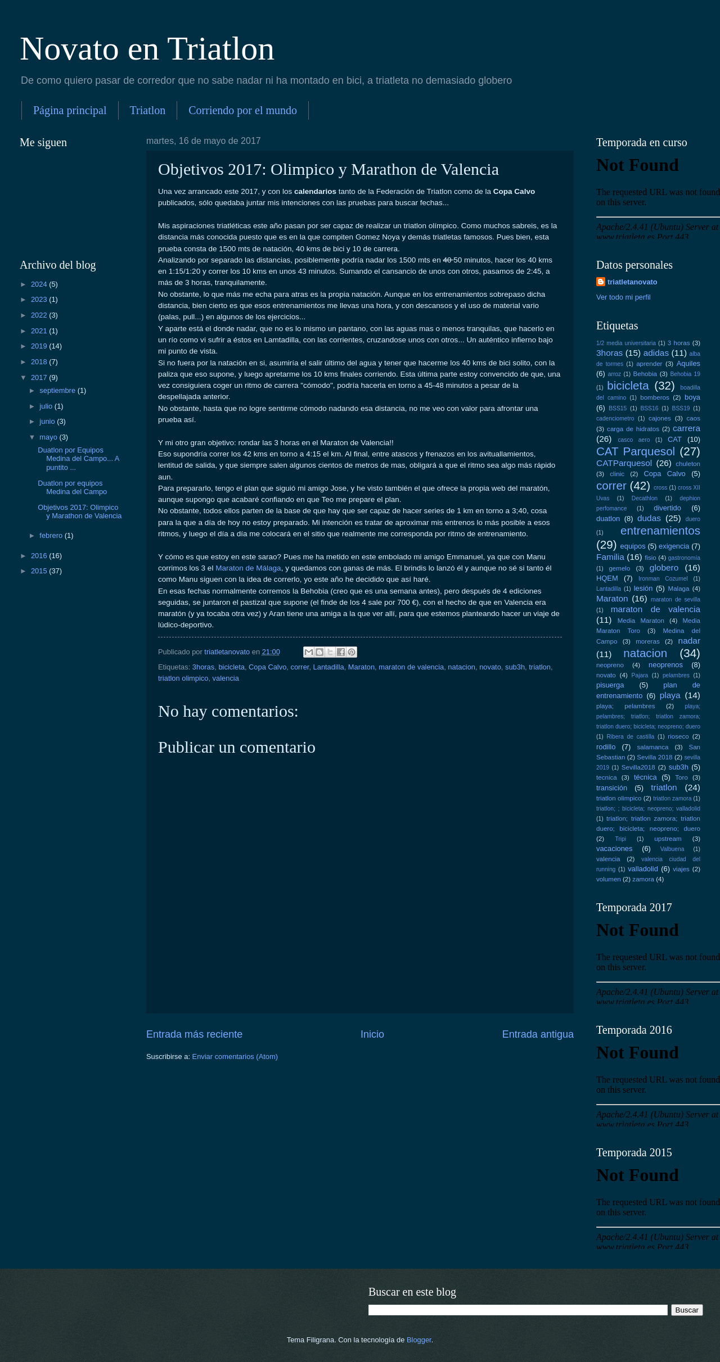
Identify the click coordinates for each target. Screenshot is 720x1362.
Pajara (640, 675)
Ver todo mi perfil (623, 297)
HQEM (607, 578)
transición (611, 788)
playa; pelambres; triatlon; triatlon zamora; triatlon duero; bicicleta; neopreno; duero (648, 716)
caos (693, 418)
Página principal (70, 110)
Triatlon (148, 110)
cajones (660, 418)
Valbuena (672, 849)
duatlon (608, 518)
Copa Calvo (267, 667)
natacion (461, 667)
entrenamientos (660, 530)
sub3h (515, 667)
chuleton (688, 463)
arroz (614, 374)
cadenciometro (615, 418)
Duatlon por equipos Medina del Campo (72, 487)
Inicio (372, 1034)
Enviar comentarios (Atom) (235, 1056)
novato (490, 667)
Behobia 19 (685, 374)
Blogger (419, 1340)
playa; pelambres (625, 706)
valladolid (643, 869)
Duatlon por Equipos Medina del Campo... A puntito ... (78, 459)
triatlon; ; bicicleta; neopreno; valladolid (648, 809)
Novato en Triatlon (147, 48)
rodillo (605, 747)
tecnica (606, 777)
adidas (656, 353)
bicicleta (231, 667)
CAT (675, 439)
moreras (647, 641)
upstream (667, 838)
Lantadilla (328, 667)
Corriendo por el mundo (242, 110)
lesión (643, 588)
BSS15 (618, 408)
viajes (681, 869)
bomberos (654, 397)
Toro (681, 777)
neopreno (610, 665)
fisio (650, 557)
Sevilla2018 (638, 767)
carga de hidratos (633, 429)
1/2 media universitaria (626, 343)
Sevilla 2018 (654, 757)
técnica (645, 777)
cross (661, 488)
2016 (40, 555)
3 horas (679, 343)
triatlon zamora (672, 798)
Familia (610, 557)
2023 (40, 299)
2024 (40, 284)
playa (670, 695)
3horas (203, 667)
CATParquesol (624, 463)
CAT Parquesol (635, 451)
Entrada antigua (538, 1034)
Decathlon (645, 498)
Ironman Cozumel (663, 579)
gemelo (619, 568)
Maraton (361, 667)
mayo (49, 437)
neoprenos (666, 664)
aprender (649, 363)
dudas (649, 518)
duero (693, 519)
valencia (226, 678)
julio (46, 406)
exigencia (674, 546)
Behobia (645, 373)
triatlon (540, 667)
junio (48, 421)
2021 (40, 331)
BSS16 (649, 408)
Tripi (620, 839)
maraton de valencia (411, 667)
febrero (51, 535)
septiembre (58, 390)
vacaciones (614, 848)
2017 (40, 377)
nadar (689, 640)
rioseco (678, 736)
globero (664, 567)
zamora (643, 879)
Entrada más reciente (194, 1034)
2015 (40, 571)
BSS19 (681, 408)
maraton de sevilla (675, 599)
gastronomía (684, 558)
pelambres (676, 675)
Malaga (679, 588)
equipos (633, 546)
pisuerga (610, 685)
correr (299, 667)
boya (692, 397)
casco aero (634, 440)
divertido (667, 508)
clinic (617, 473)
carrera (686, 428)
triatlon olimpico (183, 678)
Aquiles (688, 363)
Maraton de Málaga (247, 568)
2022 (40, 315)
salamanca (653, 747)
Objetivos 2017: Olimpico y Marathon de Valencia (80, 511)
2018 (40, 362)
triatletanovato (633, 282)
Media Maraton (641, 620)
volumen (608, 879)
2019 (40, 346)
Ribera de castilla (630, 737)
